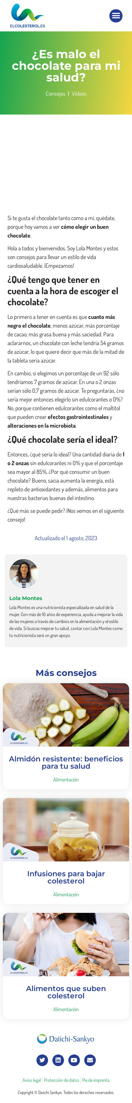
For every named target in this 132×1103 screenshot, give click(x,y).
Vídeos (79, 93)
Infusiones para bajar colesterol (66, 877)
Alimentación (66, 779)
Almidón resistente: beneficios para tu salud (66, 762)
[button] (115, 15)
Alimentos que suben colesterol (66, 992)
